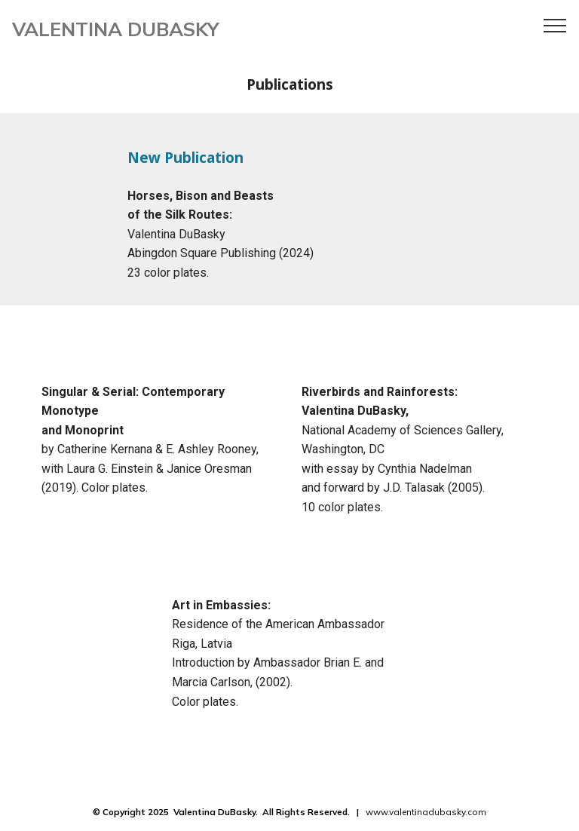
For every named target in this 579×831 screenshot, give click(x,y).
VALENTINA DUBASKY (115, 29)
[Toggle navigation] (555, 25)
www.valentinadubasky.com (426, 811)
